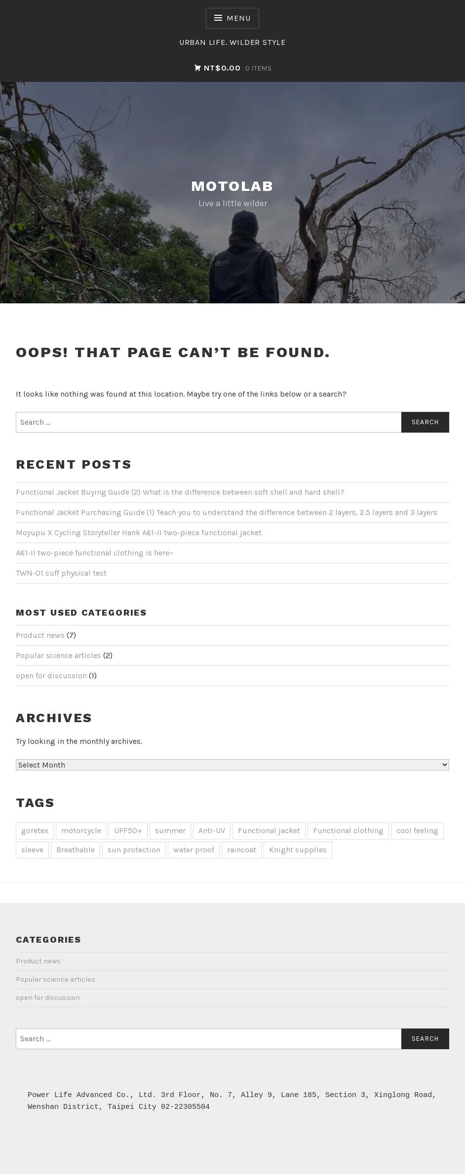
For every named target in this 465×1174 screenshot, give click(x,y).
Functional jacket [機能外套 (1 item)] (269, 830)
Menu (238, 18)
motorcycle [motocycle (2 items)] (81, 830)
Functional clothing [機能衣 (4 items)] (348, 830)
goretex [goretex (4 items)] (34, 830)
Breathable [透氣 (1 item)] (75, 849)
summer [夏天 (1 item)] (170, 830)
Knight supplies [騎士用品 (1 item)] (298, 849)
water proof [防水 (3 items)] (193, 849)
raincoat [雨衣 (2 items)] (241, 849)
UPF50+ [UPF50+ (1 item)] (128, 830)
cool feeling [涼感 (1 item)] (417, 830)
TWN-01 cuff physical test (61, 573)
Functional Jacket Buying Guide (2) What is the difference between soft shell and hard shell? (180, 492)
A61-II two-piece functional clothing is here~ (94, 552)
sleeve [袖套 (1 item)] (32, 849)
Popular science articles (58, 655)
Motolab (232, 185)
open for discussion (51, 675)
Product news (40, 635)
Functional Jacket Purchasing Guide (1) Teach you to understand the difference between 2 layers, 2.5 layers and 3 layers (226, 512)
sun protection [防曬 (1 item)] (134, 849)
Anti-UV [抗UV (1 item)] (211, 830)
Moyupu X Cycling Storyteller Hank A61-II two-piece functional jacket (139, 532)
